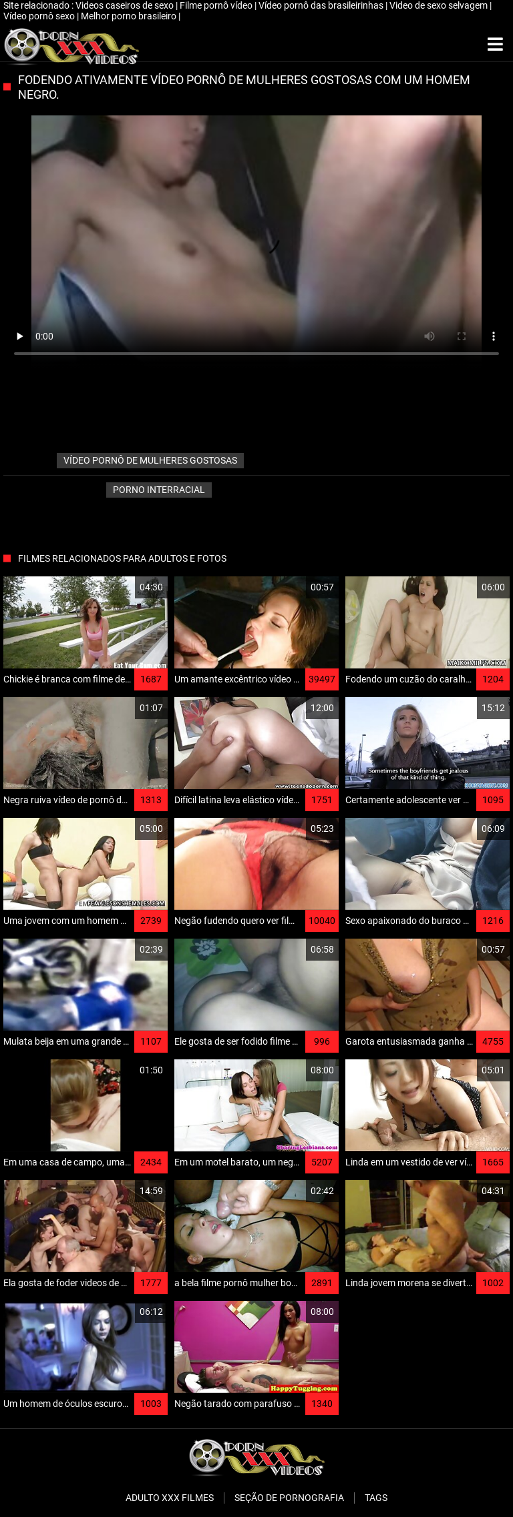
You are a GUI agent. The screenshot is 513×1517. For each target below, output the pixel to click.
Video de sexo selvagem (439, 5)
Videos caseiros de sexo (125, 5)
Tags (376, 1497)
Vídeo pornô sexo (40, 16)
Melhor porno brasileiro (129, 16)
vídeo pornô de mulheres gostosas (150, 460)
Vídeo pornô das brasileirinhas (322, 5)
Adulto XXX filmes (170, 1497)
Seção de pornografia (289, 1497)
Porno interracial (159, 489)
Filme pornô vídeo (217, 5)
